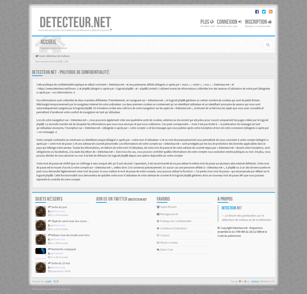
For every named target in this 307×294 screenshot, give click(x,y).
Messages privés (167, 214)
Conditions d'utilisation (172, 228)
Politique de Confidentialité (174, 221)
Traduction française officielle (46, 289)
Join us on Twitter (121, 199)
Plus (207, 22)
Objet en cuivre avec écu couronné (69, 221)
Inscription (258, 22)
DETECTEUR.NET (75, 23)
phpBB (48, 281)
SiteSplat (255, 281)
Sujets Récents (167, 207)
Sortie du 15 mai (59, 263)
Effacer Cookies (167, 242)
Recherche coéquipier (62, 249)
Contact (163, 235)
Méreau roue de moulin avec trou (69, 235)
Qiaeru (66, 289)
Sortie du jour (57, 207)
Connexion (229, 22)
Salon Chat (165, 249)
